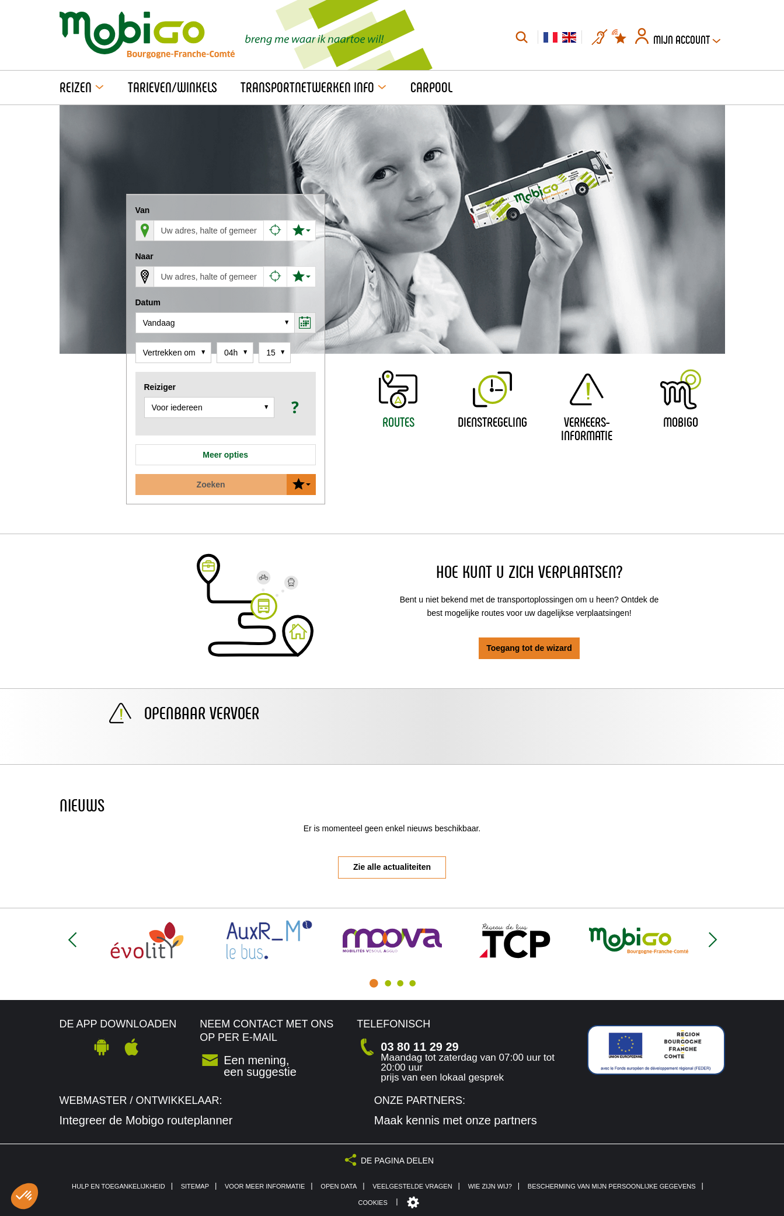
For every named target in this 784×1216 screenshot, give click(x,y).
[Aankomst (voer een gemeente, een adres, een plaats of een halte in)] (209, 276)
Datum (148, 302)
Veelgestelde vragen (412, 1186)
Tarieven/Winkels (172, 87)
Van (142, 210)
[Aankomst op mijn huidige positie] (275, 276)
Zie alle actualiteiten (392, 867)
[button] (293, 407)
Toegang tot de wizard (529, 648)
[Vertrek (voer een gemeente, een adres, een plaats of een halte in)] (209, 230)
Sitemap (195, 1186)
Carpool (431, 87)
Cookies (373, 1202)
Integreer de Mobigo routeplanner (146, 1120)
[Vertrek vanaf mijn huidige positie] (275, 230)
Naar (144, 256)
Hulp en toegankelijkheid (118, 1186)
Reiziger (160, 387)
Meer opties (225, 454)
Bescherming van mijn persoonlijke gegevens (612, 1186)
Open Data (338, 1186)
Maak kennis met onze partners (455, 1120)
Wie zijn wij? (490, 1186)
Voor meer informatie (265, 1186)
